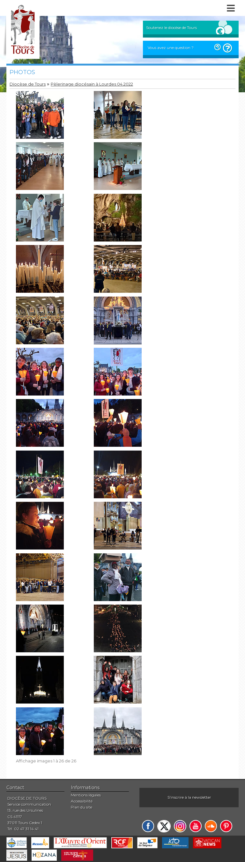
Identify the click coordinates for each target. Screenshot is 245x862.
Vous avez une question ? (171, 47)
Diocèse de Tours (28, 84)
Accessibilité (82, 801)
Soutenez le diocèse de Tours (171, 27)
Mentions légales (86, 795)
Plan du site (81, 807)
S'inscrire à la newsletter (189, 797)
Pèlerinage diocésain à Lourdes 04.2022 (92, 84)
